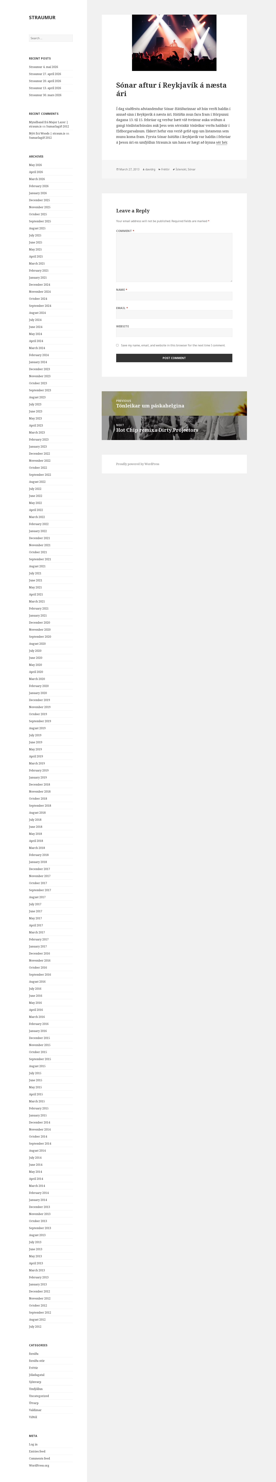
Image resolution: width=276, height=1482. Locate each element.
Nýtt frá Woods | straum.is (47, 133)
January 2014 (38, 1200)
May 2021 (35, 587)
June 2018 (35, 827)
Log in (33, 1444)
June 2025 (35, 242)
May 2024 (35, 334)
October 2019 (38, 714)
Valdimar (35, 1410)
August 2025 (37, 228)
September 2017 (40, 890)
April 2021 (36, 594)
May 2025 (35, 249)
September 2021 (40, 559)
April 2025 (36, 256)
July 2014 (35, 1158)
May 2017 (35, 918)
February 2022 (39, 524)
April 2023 (36, 425)
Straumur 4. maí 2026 (43, 67)
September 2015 (40, 1059)
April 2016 (36, 1010)
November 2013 (40, 1214)
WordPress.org (39, 1465)
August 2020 (37, 644)
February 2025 (39, 270)
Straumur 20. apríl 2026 (45, 81)
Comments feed (39, 1458)
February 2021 (39, 608)
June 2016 (35, 996)
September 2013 (40, 1228)
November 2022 (40, 461)
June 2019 (35, 742)
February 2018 (39, 855)
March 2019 (37, 763)
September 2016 (40, 975)
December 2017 (39, 869)
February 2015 (39, 1108)
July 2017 (35, 904)
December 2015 (39, 1038)
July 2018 (35, 820)
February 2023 (39, 439)
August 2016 (37, 982)
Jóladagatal (36, 1375)
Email (122, 308)
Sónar (192, 169)
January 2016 (38, 1031)
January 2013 (38, 1284)
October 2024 (38, 299)
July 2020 (35, 651)
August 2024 (37, 313)
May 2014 (35, 1172)
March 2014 (37, 1186)
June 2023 (35, 411)
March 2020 (37, 679)
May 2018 (35, 834)
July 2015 (35, 1073)
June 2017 (35, 911)
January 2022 (38, 531)
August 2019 (37, 728)
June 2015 (35, 1080)
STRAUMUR (42, 17)
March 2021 (37, 601)
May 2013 (35, 1256)
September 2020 (40, 637)
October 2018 (38, 798)
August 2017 (37, 897)
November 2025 (40, 207)
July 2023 (35, 404)
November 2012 (40, 1298)
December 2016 (39, 953)
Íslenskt (181, 169)
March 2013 (37, 1270)
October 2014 (38, 1136)
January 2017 (38, 946)
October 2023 (38, 383)
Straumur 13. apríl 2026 (45, 88)
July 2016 (35, 989)
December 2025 (39, 200)
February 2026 (39, 186)
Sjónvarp (35, 1382)
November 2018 (40, 791)
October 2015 (38, 1052)
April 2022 (36, 510)
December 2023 (39, 369)
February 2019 (39, 770)
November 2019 (40, 707)
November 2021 (40, 545)
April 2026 (36, 172)
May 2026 (35, 165)
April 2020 (36, 672)
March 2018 (37, 848)
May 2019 (35, 749)
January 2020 (38, 693)
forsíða (33, 1354)
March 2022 (37, 517)
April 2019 (36, 756)
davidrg (150, 169)
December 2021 (39, 538)
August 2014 (37, 1151)
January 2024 (38, 362)
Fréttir (33, 1368)
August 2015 (37, 1066)
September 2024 (40, 306)
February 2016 (39, 1024)
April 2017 (36, 925)
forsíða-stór (37, 1361)
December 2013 (39, 1207)
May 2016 (35, 1003)
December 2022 (39, 454)
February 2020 (39, 686)
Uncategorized (39, 1396)
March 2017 (37, 932)
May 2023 (35, 418)
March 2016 (37, 1017)
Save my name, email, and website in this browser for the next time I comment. (173, 345)
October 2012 (38, 1305)
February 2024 (39, 355)
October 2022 (38, 468)
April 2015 (36, 1094)
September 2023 (40, 390)
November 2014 (40, 1129)
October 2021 (38, 552)
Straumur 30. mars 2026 (45, 95)
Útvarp (34, 1403)
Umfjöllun (36, 1389)
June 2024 (35, 327)
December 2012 (39, 1291)
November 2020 (40, 630)
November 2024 (40, 292)
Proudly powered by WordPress (137, 464)
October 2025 (38, 214)
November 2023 (40, 376)
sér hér (221, 142)
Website (122, 326)
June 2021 (35, 580)
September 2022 (40, 475)
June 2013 (35, 1249)
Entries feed (37, 1451)
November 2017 (40, 876)
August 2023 (37, 397)
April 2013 (36, 1263)
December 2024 (39, 285)
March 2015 (37, 1101)
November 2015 (40, 1045)
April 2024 (36, 341)
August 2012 (37, 1319)
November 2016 (40, 960)
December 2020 (39, 622)
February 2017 (39, 939)
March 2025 (37, 263)
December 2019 (39, 700)
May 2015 (35, 1087)
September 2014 (40, 1143)
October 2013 (38, 1221)
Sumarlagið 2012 (57, 126)
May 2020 (35, 665)
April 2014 (36, 1179)
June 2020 (35, 658)
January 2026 (38, 193)
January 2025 (38, 278)
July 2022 (35, 489)
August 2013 (37, 1235)
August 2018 (37, 813)
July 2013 (35, 1242)
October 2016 (38, 967)
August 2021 (37, 566)
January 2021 (38, 615)
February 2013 (39, 1277)
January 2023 (38, 446)
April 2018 (36, 841)
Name (121, 290)
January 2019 (38, 777)
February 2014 (39, 1193)
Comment (125, 231)
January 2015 (38, 1115)
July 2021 (35, 573)
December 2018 (39, 784)
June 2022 (35, 496)
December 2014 (39, 1122)
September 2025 (40, 221)
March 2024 (37, 348)
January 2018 (38, 862)
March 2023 (37, 432)
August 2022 (37, 482)
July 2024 (35, 320)
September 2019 (40, 721)
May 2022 (35, 503)
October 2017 (38, 883)
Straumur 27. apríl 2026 (45, 74)
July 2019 (35, 735)
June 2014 (35, 1165)
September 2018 (40, 806)
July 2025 (35, 235)
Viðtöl (33, 1417)
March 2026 (37, 179)
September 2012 (40, 1312)
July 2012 (35, 1327)
